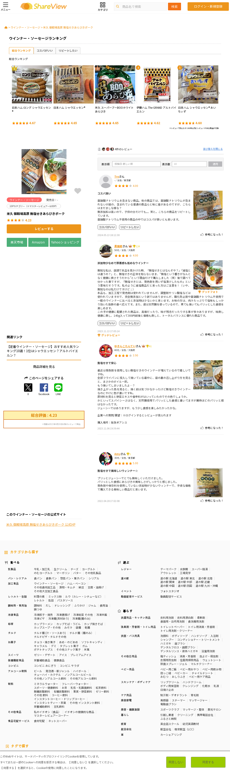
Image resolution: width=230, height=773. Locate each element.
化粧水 (206, 652)
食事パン (51, 545)
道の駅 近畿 (203, 548)
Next (217, 93)
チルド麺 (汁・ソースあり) (50, 599)
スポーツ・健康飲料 (46, 654)
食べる (15, 529)
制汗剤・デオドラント (173, 661)
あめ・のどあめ (68, 609)
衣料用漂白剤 (185, 584)
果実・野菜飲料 (82, 658)
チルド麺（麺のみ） (81, 599)
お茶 (64, 654)
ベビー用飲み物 (211, 636)
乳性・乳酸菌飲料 (81, 654)
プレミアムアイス (80, 621)
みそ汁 (68, 594)
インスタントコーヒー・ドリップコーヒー (59, 665)
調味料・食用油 (17, 572)
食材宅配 (39, 687)
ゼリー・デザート (44, 621)
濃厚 (94, 729)
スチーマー (178, 667)
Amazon (38, 242)
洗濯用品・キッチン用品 (135, 584)
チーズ (74, 536)
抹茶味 (150, 729)
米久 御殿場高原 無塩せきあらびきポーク (68, 27)
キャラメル (40, 612)
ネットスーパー (57, 687)
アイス (63, 621)
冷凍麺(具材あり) (58, 585)
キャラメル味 (166, 729)
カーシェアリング (171, 701)
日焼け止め (167, 656)
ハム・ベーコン (76, 550)
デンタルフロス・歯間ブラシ (177, 614)
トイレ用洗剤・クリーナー (176, 597)
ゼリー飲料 (102, 658)
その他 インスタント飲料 (85, 669)
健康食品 (59, 627)
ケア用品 (126, 661)
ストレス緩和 (163, 725)
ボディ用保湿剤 (169, 652)
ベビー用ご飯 (168, 636)
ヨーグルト (88, 536)
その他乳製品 (93, 539)
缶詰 (51, 567)
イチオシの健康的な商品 (79, 678)
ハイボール (79, 637)
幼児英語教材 (191, 690)
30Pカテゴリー (75, 722)
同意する (208, 762)
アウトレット (168, 539)
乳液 (216, 652)
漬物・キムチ (67, 554)
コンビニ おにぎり (45, 632)
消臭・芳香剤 (188, 623)
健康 (140, 722)
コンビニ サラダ (69, 632)
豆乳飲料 (59, 673)
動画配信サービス (131, 563)
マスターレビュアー (122, 722)
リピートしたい (68, 50)
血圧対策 (95, 725)
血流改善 (29, 729)
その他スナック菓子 (68, 616)
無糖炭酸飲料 (42, 658)
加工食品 (13, 550)
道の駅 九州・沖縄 (207, 552)
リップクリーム (169, 649)
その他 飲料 (41, 662)
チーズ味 (137, 729)
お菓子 (12, 609)
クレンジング (190, 652)
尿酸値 (84, 729)
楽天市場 (17, 242)
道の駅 (125, 545)
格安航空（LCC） (185, 696)
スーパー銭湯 (200, 536)
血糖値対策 (111, 725)
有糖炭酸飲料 (62, 658)
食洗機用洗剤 (196, 588)
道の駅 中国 (167, 552)
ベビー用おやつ (189, 636)
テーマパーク (168, 536)
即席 (10, 590)
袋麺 (78, 594)
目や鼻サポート (67, 729)
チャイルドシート (202, 639)
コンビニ (13, 632)
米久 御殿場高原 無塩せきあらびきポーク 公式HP (40, 476)
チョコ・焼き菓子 (44, 609)
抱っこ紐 (165, 639)
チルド (12, 599)
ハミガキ (165, 610)
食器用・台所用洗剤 (172, 588)
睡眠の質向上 (144, 725)
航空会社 (126, 696)
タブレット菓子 (69, 612)
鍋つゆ (38, 576)
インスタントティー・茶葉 (50, 669)
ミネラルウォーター (46, 650)
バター (77, 539)
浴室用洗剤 (208, 617)
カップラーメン (43, 590)
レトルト (39, 567)
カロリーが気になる (173, 722)
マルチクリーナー (201, 630)
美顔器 (164, 667)
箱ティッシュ (168, 623)
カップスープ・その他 (47, 594)
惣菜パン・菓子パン (72, 545)
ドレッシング (62, 572)
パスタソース (65, 567)
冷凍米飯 (101, 581)
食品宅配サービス (18, 687)
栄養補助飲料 (42, 673)
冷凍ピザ (39, 585)
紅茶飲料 (101, 654)
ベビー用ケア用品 (199, 643)
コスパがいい (45, 50)
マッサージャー (198, 667)
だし (48, 572)
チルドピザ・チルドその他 (50, 603)
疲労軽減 (81, 725)
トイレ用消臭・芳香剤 (201, 593)
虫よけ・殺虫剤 (208, 623)
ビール (38, 637)
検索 (174, 6)
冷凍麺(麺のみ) (81, 585)
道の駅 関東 (167, 548)
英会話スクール (169, 690)
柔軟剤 (201, 584)
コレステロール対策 (187, 725)
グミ (53, 612)
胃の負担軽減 (12, 729)
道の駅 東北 (188, 545)
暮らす (128, 577)
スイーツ (13, 621)
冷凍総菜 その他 (83, 581)
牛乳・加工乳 (42, 536)
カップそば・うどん (68, 590)
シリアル (93, 545)
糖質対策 (151, 722)
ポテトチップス (43, 616)
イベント (126, 558)
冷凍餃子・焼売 (43, 581)
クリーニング (185, 681)
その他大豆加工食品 (46, 558)
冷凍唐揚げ (63, 581)
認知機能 (208, 725)
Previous (12, 93)
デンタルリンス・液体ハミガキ (179, 617)
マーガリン (63, 539)
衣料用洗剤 (167, 584)
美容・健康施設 (130, 676)
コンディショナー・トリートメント (198, 606)
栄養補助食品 (42, 627)
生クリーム (60, 536)
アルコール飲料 (17, 637)
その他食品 (14, 678)
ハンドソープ (199, 602)
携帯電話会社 (205, 681)
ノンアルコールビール (77, 641)
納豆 (81, 554)
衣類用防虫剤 (168, 627)
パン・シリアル (17, 545)
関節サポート (46, 729)
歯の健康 (127, 725)
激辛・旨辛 (122, 729)
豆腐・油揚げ (96, 554)
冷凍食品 (13, 581)
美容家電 (126, 667)
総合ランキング (21, 50)
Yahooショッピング (65, 242)
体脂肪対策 (31, 725)
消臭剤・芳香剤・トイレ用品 (138, 593)
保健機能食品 (16, 627)
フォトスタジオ (169, 558)
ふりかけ (79, 572)
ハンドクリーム (192, 649)
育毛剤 (195, 661)
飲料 (10, 650)
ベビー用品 (127, 636)
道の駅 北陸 (205, 545)
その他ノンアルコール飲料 (50, 645)
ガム (85, 612)
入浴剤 (214, 602)
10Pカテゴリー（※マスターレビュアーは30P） (33, 722)
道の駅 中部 (185, 548)
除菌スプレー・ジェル (173, 630)
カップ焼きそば (93, 590)
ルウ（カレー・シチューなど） (84, 563)
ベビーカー (181, 639)
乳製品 (12, 536)
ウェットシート (211, 627)
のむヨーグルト (43, 539)
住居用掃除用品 (189, 627)
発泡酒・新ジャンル (58, 637)
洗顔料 (164, 602)
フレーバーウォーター (75, 650)
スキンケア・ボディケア (135, 649)
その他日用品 (129, 623)
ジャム (92, 572)
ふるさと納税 (168, 685)
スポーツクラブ (169, 676)
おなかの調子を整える (201, 722)
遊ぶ (126, 529)
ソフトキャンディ (92, 609)
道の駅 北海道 (168, 545)
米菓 (86, 616)
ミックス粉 (55, 563)
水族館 (184, 536)
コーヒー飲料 (60, 662)
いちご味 (106, 729)
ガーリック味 (186, 729)
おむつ (164, 643)
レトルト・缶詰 (17, 563)
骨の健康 (46, 725)
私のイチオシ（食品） (47, 678)
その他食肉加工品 (44, 554)
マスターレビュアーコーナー (51, 682)
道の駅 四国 (185, 552)
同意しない (176, 762)
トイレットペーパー (172, 593)
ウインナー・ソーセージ (25, 27)
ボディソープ (180, 602)
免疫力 (68, 725)
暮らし (125, 681)
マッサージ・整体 (193, 676)
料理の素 (39, 563)
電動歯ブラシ (168, 671)
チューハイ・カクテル (47, 641)
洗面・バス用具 (130, 602)
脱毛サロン (214, 676)
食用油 (104, 572)
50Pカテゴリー (97, 722)
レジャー (126, 536)
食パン (38, 545)
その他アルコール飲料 (83, 645)
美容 (58, 725)
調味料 (38, 572)
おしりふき (178, 643)
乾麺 (87, 594)
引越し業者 (167, 681)
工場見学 (185, 539)
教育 (123, 690)
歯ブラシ (180, 610)
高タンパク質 (12, 725)
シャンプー (167, 606)
